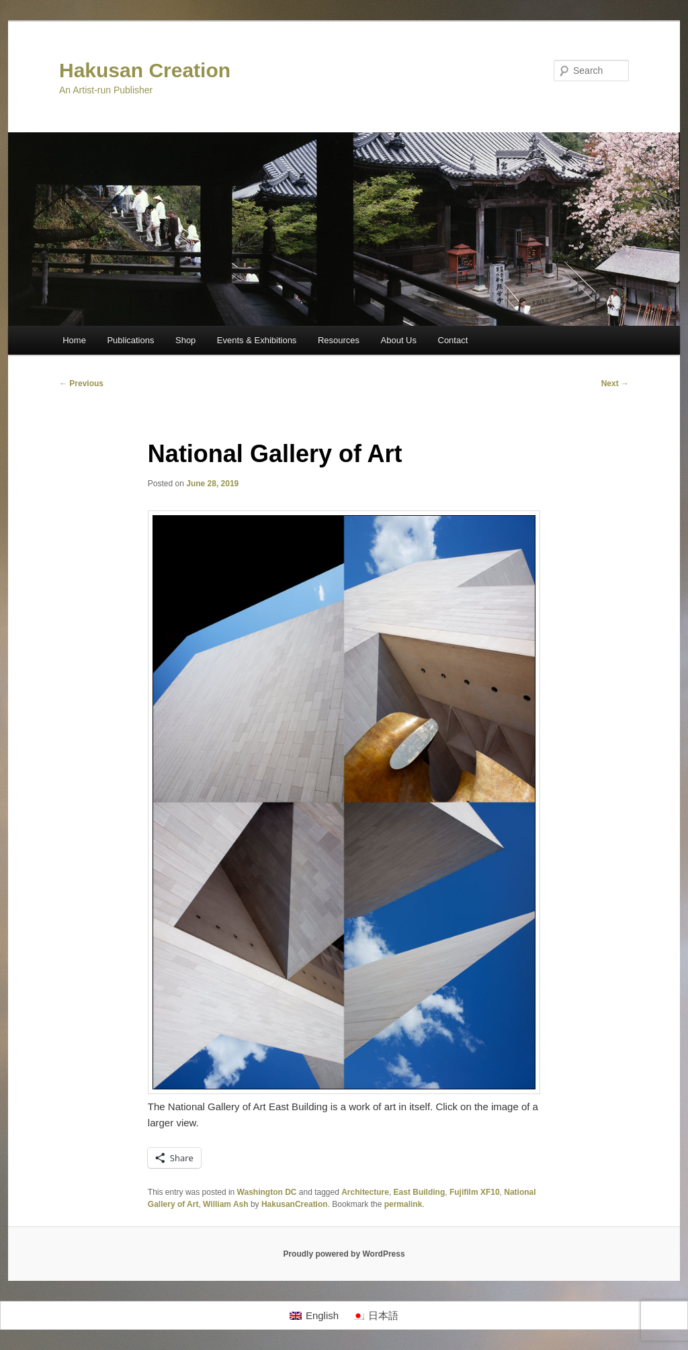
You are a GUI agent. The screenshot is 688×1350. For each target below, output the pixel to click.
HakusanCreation (294, 1204)
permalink (403, 1204)
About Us (399, 340)
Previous (81, 383)
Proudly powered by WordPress (343, 1254)
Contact (453, 340)
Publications (130, 340)
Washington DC (267, 1192)
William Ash (225, 1204)
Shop (185, 340)
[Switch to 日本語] (375, 1315)
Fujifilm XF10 (474, 1192)
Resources (338, 340)
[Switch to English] (314, 1315)
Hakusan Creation (144, 70)
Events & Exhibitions (257, 340)
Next (615, 383)
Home (74, 340)
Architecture (365, 1192)
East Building (419, 1192)
